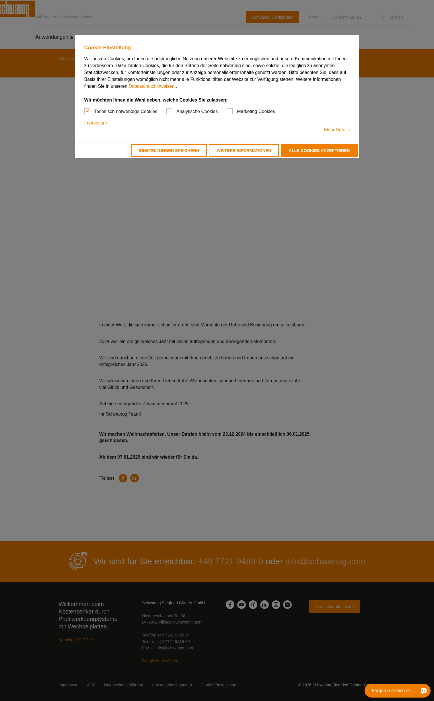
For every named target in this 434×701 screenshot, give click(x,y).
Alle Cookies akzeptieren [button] (319, 150)
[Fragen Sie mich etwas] (424, 691)
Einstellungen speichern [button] (169, 150)
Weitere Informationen (244, 150)
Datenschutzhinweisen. (152, 86)
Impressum (95, 122)
